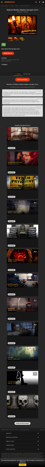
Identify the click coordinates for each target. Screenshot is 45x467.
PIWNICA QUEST (16, 359)
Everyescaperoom (4, 5)
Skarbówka (11, 309)
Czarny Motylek (12, 382)
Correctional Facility (14, 333)
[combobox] (39, 2)
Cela (9, 235)
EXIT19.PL (26, 12)
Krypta (10, 406)
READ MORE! (12, 172)
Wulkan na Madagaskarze (16, 260)
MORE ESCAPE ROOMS (22, 423)
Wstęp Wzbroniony (13, 187)
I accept (22, 464)
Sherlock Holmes (13, 284)
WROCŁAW (19, 12)
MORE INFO (7, 53)
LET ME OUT (15, 285)
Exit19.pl (16, 5)
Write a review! (22, 79)
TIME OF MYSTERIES (17, 188)
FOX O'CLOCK (16, 164)
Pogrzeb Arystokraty (14, 211)
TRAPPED (15, 237)
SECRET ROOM (16, 212)
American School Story (15, 162)
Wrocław (11, 5)
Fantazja (10, 357)
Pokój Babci (11, 138)
